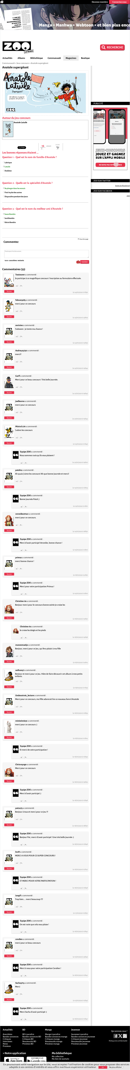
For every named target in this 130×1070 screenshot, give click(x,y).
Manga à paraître (52, 1034)
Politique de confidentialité (118, 1041)
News (5, 1044)
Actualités (7, 58)
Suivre (9, 291)
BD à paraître (28, 1034)
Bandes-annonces (10, 1036)
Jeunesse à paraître (79, 1034)
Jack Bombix (9, 218)
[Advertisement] (65, 35)
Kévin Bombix (10, 222)
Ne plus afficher (116, 1067)
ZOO (128, 196)
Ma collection (58, 1056)
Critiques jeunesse (79, 1039)
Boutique (85, 58)
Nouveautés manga (53, 1041)
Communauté (54, 58)
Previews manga (52, 1044)
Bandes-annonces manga (56, 1036)
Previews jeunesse (79, 1044)
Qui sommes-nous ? (119, 1031)
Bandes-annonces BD (31, 1036)
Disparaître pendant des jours (16, 197)
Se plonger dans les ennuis (15, 188)
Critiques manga (52, 1039)
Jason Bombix (10, 214)
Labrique (8, 163)
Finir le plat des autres (13, 192)
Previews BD (27, 1044)
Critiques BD (27, 1039)
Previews (7, 1046)
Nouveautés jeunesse (80, 1041)
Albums (21, 58)
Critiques (7, 1039)
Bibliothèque (36, 58)
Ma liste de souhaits (60, 1059)
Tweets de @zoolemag (122, 186)
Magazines (71, 58)
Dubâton (8, 171)
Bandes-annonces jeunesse (83, 1036)
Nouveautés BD (29, 1041)
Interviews (7, 1041)
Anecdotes (7, 1034)
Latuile (7, 167)
